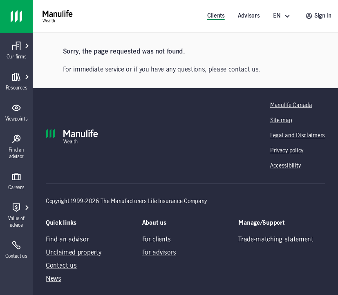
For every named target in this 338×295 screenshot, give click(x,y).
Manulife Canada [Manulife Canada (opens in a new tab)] (291, 105)
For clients (156, 239)
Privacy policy (286, 151)
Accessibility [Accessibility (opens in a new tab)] (285, 166)
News (53, 278)
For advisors (159, 252)
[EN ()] (282, 16)
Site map (281, 120)
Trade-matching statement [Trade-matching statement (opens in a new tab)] (275, 239)
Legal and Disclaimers (297, 136)
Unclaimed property (73, 252)
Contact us (61, 265)
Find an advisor (67, 239)
